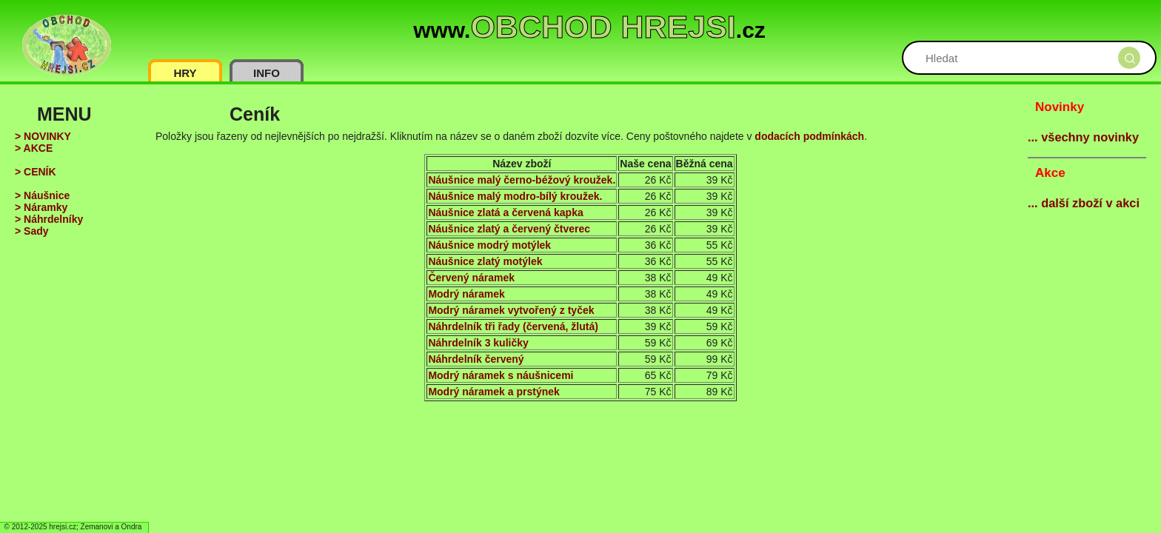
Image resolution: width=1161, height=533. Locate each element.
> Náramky (41, 207)
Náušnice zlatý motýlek (485, 261)
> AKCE (34, 148)
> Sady (32, 231)
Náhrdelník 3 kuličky (478, 343)
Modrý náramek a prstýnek (493, 392)
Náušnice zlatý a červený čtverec (509, 229)
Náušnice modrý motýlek (489, 245)
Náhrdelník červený (475, 359)
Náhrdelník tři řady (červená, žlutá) (513, 326)
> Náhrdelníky (49, 219)
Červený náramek (471, 278)
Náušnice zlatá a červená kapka (505, 212)
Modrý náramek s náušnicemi (500, 375)
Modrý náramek (466, 294)
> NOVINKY (43, 136)
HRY (184, 73)
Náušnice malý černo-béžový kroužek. (521, 180)
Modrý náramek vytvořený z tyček (511, 310)
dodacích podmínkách (809, 136)
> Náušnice (42, 195)
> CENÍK (35, 172)
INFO (266, 73)
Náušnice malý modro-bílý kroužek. (515, 196)
